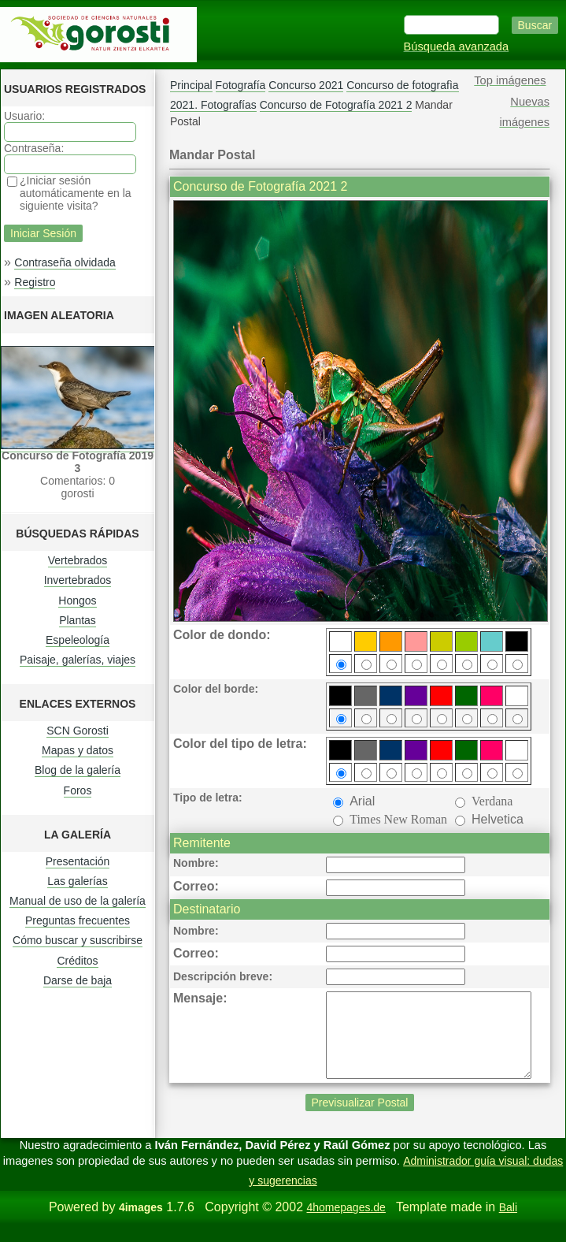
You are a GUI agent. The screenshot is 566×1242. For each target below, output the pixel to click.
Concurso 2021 (305, 85)
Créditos (77, 960)
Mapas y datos (77, 750)
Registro (34, 282)
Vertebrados (78, 560)
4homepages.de (345, 1224)
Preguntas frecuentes (77, 920)
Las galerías (77, 881)
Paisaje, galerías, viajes (77, 659)
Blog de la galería (77, 770)
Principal (191, 85)
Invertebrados (78, 580)
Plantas (77, 620)
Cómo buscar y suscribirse (77, 940)
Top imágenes (510, 80)
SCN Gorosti (77, 730)
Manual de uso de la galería (77, 900)
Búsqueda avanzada (456, 46)
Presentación (78, 861)
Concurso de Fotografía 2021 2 (336, 105)
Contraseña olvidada (64, 262)
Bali (508, 1224)
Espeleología (77, 640)
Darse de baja (77, 980)
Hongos (77, 600)
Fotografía (241, 85)
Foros (78, 790)
